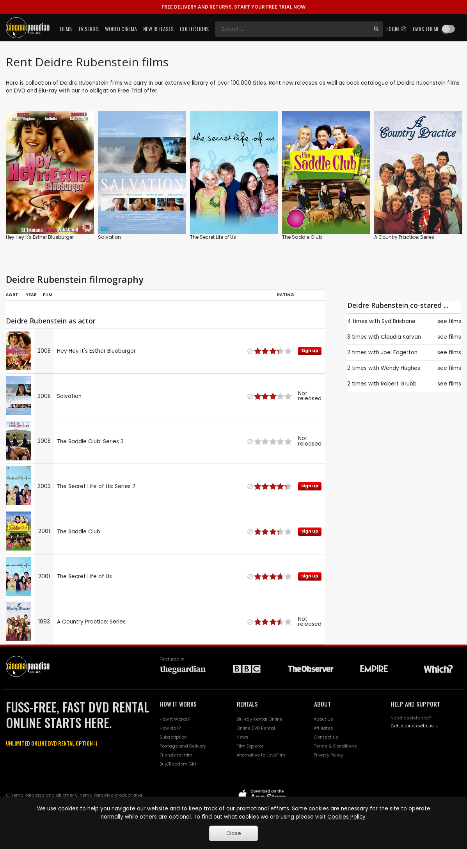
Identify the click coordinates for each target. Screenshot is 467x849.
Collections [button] (194, 29)
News (242, 737)
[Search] (292, 29)
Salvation (109, 237)
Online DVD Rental (255, 728)
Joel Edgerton (399, 352)
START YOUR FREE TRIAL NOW (233, 7)
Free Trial (130, 90)
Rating (285, 294)
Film (47, 294)
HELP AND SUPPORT (415, 704)
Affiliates (323, 728)
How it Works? (175, 719)
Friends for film (176, 755)
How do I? (170, 728)
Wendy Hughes (400, 368)
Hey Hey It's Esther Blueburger (40, 237)
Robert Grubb (399, 383)
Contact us (326, 737)
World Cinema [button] (121, 29)
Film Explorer (249, 746)
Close (233, 833)
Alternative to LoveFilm (260, 755)
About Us (323, 719)
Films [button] (66, 29)
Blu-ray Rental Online (259, 719)
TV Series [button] (88, 29)
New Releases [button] (158, 29)
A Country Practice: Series (404, 237)
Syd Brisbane (399, 321)
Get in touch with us (412, 726)
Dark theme (426, 29)
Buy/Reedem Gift (178, 764)
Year (31, 294)
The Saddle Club (302, 237)
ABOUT (322, 704)
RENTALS (247, 704)
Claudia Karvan (401, 337)
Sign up (309, 350)
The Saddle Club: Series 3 (90, 441)
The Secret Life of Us (213, 237)
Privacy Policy (328, 755)
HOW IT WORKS (178, 704)
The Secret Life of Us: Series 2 (96, 486)
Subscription (173, 737)
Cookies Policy (346, 817)
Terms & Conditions (335, 746)
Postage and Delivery (183, 746)
